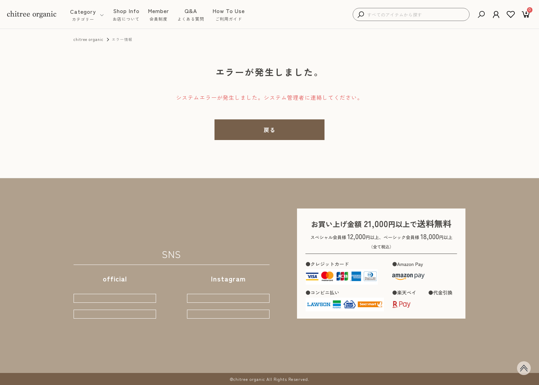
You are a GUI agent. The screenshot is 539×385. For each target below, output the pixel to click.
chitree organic (88, 39)
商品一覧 (114, 352)
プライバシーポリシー (344, 352)
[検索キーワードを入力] (416, 15)
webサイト (114, 287)
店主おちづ (228, 309)
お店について (148, 352)
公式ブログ (115, 309)
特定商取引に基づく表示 (406, 352)
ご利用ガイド (255, 352)
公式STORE (228, 287)
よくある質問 (216, 352)
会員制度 (182, 352)
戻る (269, 130)
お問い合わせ (294, 352)
